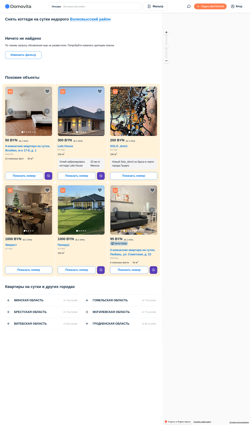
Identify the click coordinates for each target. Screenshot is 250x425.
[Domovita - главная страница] (18, 6)
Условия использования (239, 422)
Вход (236, 6)
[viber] (48, 176)
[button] (28, 111)
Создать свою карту (202, 422)
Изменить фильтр (23, 55)
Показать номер (24, 175)
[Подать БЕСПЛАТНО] (210, 6)
